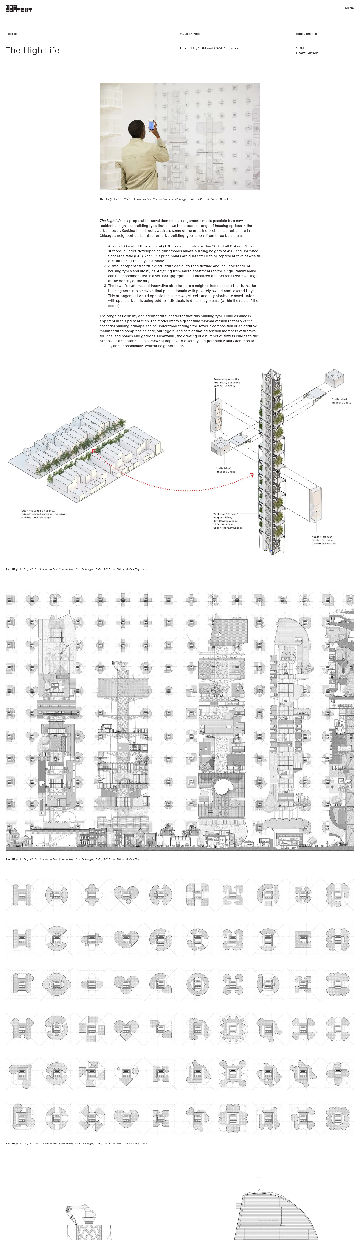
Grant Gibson (307, 53)
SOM (300, 48)
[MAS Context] (19, 8)
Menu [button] (349, 8)
